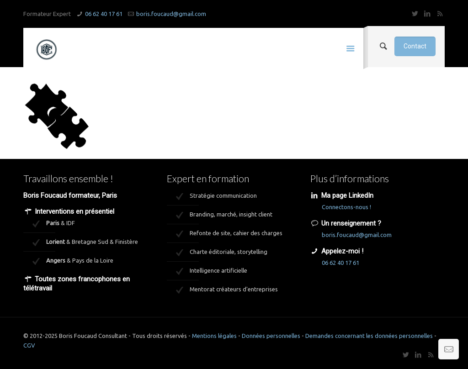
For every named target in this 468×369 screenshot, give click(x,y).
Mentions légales (214, 335)
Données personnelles (271, 335)
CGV (29, 345)
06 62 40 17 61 (103, 14)
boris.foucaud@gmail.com (171, 14)
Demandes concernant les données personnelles (369, 335)
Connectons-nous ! (346, 207)
